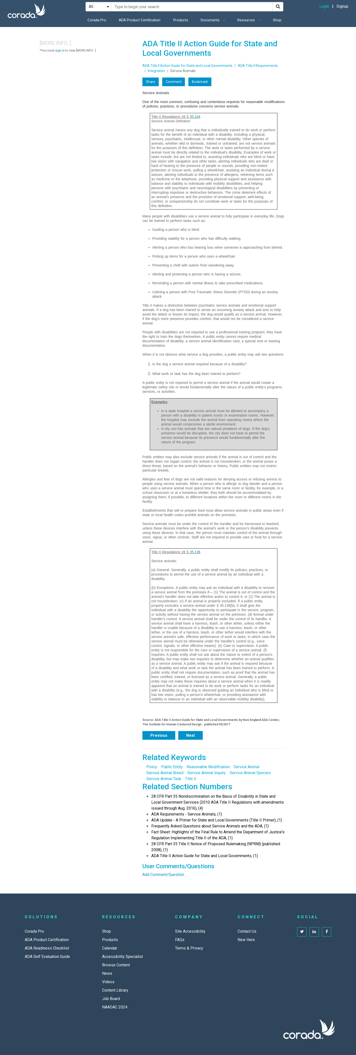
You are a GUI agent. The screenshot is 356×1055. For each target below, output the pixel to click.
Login (324, 6)
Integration (156, 71)
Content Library (115, 990)
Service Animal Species (250, 772)
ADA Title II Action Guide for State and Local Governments (187, 66)
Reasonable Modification (208, 767)
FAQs (179, 939)
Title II (190, 778)
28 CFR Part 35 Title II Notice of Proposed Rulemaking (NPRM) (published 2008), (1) (215, 847)
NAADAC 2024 (114, 1007)
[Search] (278, 6)
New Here (246, 939)
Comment (173, 82)
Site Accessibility (190, 931)
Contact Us (247, 931)
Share (150, 82)
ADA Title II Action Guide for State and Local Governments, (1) (204, 855)
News (107, 973)
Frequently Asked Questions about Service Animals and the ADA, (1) (210, 826)
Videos (108, 981)
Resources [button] (246, 20)
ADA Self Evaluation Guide (47, 956)
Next (190, 735)
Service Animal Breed (164, 772)
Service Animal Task (163, 778)
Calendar (109, 948)
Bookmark (200, 82)
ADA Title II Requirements (258, 66)
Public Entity (172, 767)
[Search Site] (192, 6)
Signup (342, 6)
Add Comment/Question (163, 874)
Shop (277, 20)
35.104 (195, 117)
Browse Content (116, 965)
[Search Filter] (99, 6)
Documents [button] (211, 20)
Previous (158, 735)
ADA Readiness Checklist (47, 948)
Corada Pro (97, 20)
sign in (60, 50)
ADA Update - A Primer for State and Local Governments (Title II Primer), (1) (216, 820)
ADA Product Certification (139, 20)
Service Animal (246, 767)
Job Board (111, 998)
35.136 (195, 552)
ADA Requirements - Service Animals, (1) (186, 814)
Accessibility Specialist (122, 956)
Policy (151, 767)
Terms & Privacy (189, 948)
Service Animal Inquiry (206, 772)
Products (180, 20)
